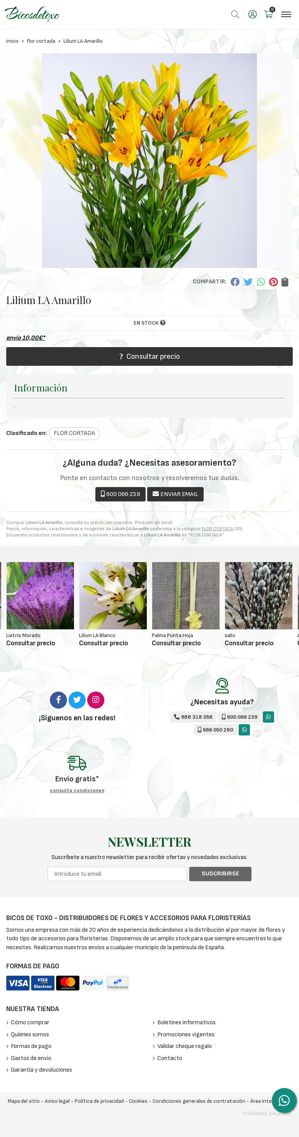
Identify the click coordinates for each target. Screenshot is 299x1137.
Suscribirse (220, 873)
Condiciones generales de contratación (199, 1101)
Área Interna (265, 1101)
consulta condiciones (77, 791)
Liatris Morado (23, 635)
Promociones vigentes (186, 1034)
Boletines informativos (186, 1022)
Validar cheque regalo (184, 1046)
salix (230, 635)
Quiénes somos (30, 1034)
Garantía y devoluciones (41, 1070)
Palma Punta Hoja (172, 635)
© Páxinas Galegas (267, 1113)
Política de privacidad (99, 1101)
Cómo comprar (30, 1022)
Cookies (138, 1101)
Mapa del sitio (24, 1101)
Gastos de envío (31, 1058)
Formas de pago (31, 1046)
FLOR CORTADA (217, 529)
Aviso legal (57, 1101)
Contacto (169, 1058)
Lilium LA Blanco (97, 635)
